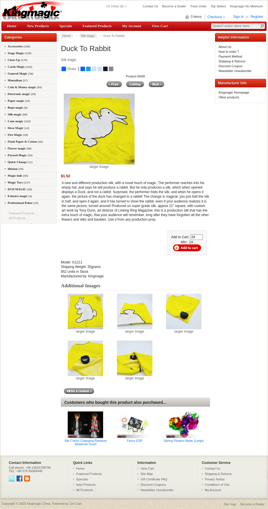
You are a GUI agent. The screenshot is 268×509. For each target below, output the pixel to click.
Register (256, 17)
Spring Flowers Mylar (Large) (184, 440)
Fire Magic (18, 134)
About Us (225, 46)
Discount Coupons (153, 484)
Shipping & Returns (232, 61)
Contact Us (150, 6)
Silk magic (88, 35)
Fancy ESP (134, 440)
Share (68, 69)
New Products (38, 26)
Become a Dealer (174, 6)
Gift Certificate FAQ (154, 479)
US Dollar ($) (115, 6)
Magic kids (18, 175)
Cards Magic (20, 66)
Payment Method (230, 56)
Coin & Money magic (25, 87)
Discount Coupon (231, 66)
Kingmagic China (38, 503)
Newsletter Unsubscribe (235, 71)
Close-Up (17, 60)
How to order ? (229, 51)
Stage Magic (19, 53)
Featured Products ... (23, 213)
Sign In (238, 17)
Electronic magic (22, 94)
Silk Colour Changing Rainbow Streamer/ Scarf (85, 442)
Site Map (147, 474)
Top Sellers (218, 6)
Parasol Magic (20, 155)
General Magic (20, 73)
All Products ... (19, 218)
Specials (65, 26)
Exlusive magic (20, 196)
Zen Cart (75, 503)
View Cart (160, 26)
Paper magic (19, 100)
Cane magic (19, 121)
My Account (131, 26)
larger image (85, 329)
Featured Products (97, 26)
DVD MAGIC (20, 189)
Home (11, 26)
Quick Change (20, 162)
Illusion (16, 168)
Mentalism (17, 80)
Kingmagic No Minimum (246, 6)
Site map (230, 504)
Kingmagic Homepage (234, 92)
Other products (229, 97)
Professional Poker (23, 202)
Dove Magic (18, 128)
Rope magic (17, 107)
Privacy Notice (215, 479)
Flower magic (19, 148)
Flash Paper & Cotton (25, 141)
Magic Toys (19, 182)
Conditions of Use (217, 484)
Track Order (198, 6)
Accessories (19, 46)
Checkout (214, 17)
